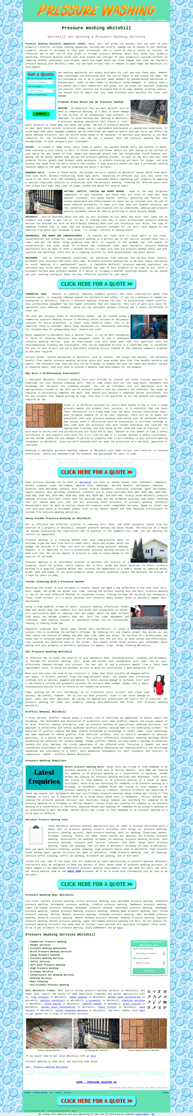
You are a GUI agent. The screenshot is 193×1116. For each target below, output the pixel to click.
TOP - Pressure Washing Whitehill (46, 1067)
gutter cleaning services (71, 1010)
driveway (103, 217)
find (35, 901)
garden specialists (125, 994)
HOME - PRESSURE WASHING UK (96, 1082)
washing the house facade (116, 528)
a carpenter (93, 1000)
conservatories (34, 245)
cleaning (56, 297)
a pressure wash (67, 797)
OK (153, 1114)
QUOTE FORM (74, 871)
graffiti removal (60, 718)
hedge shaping (78, 997)
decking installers (52, 1000)
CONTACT (149, 21)
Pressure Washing (40, 1092)
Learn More (142, 1114)
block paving (53, 1004)
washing (77, 204)
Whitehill (85, 482)
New (51, 1092)
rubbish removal (92, 1004)
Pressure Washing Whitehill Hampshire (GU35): (56, 44)
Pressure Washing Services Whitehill (60, 935)
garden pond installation (58, 1007)
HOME (124, 21)
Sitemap (27, 1092)
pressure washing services (142, 839)
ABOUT (140, 21)
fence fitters (107, 1007)
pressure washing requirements (100, 868)
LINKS (131, 21)
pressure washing (110, 54)
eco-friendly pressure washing (102, 793)
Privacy (166, 1092)
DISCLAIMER (161, 21)
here (119, 928)
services (82, 1014)
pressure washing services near (116, 777)
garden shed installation (124, 997)
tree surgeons (40, 997)
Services (67, 1092)
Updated (58, 1092)
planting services (133, 1000)
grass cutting (132, 1004)
